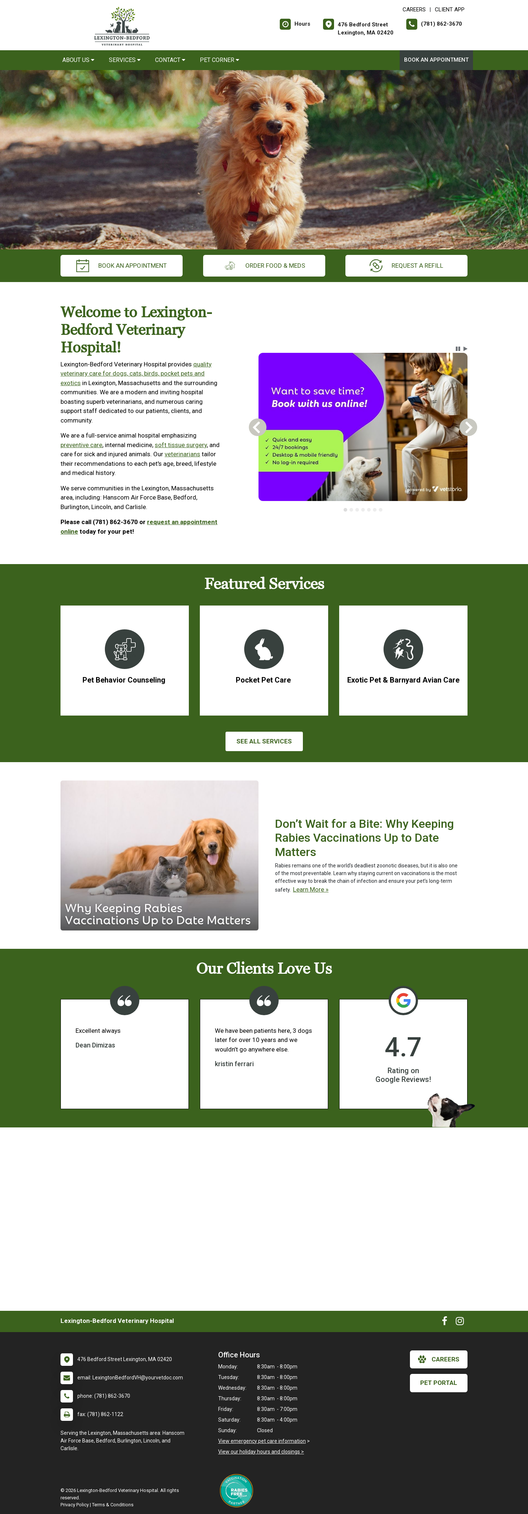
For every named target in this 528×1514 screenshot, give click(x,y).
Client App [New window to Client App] (450, 9)
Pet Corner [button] (219, 59)
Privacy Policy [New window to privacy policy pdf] (74, 1504)
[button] (458, 349)
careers (438, 1359)
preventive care (81, 445)
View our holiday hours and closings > (261, 1452)
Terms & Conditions (112, 1504)
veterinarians (182, 454)
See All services (264, 741)
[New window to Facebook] (444, 1322)
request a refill (406, 265)
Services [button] (124, 59)
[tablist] (363, 509)
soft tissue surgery (181, 445)
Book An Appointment (436, 59)
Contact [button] (170, 59)
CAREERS (414, 9)
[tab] (345, 509)
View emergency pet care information (262, 1441)
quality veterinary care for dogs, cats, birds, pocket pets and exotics (136, 374)
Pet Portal (438, 1382)
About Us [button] (78, 59)
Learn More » (311, 889)
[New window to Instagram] (459, 1322)
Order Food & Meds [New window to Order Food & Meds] (264, 265)
